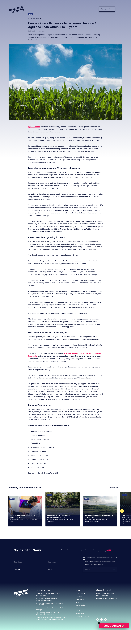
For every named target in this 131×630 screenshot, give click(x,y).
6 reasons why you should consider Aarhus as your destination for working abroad (50, 618)
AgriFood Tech (34, 127)
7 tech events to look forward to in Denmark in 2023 (48, 594)
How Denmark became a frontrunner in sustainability (49, 604)
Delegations (80, 599)
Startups (79, 597)
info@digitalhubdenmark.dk (96, 564)
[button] (84, 558)
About (78, 611)
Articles (39, 18)
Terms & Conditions (82, 616)
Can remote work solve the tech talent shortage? (49, 609)
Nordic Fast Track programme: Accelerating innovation (46, 599)
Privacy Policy (80, 614)
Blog (77, 602)
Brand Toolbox (81, 605)
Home (30, 18)
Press (78, 608)
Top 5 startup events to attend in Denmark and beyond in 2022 (47, 613)
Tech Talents (80, 594)
